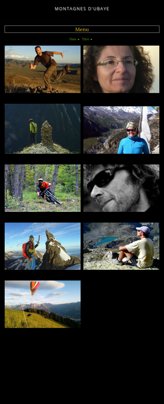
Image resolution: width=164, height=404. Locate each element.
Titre (85, 39)
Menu (82, 29)
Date (73, 39)
